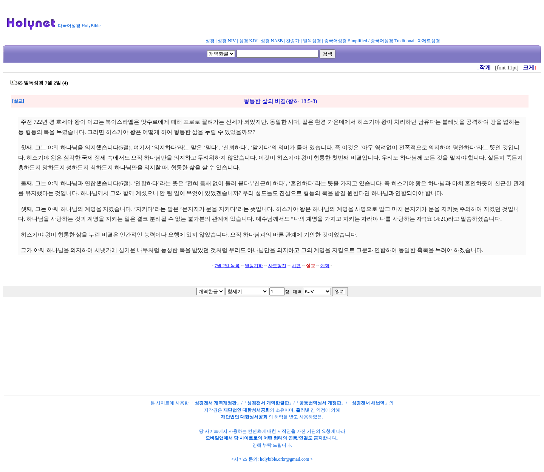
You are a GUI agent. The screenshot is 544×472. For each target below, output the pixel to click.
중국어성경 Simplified (345, 40)
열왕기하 (254, 265)
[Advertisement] (290, 20)
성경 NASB (272, 40)
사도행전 (277, 265)
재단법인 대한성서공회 (246, 410)
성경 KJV (248, 40)
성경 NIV (227, 40)
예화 (324, 265)
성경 (210, 40)
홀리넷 (302, 410)
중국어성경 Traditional (392, 40)
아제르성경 (428, 40)
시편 (296, 265)
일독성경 (312, 40)
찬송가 (293, 40)
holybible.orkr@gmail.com (284, 459)
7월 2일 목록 (227, 265)
